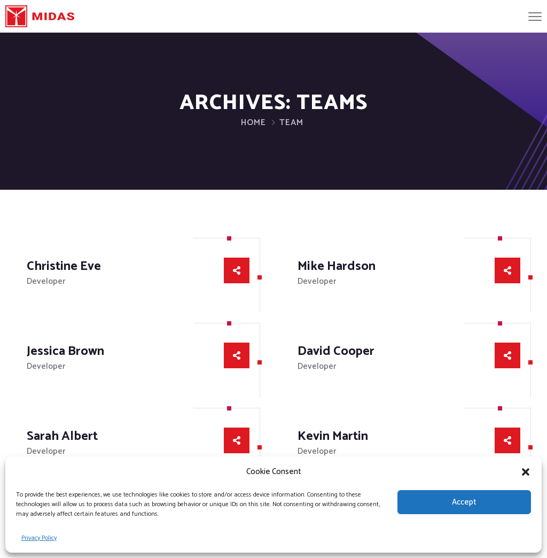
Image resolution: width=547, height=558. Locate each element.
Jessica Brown (65, 351)
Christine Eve (64, 266)
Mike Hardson (337, 266)
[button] (525, 472)
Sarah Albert (62, 436)
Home (253, 122)
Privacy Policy (39, 538)
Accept (464, 502)
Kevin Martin (333, 436)
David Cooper (336, 351)
